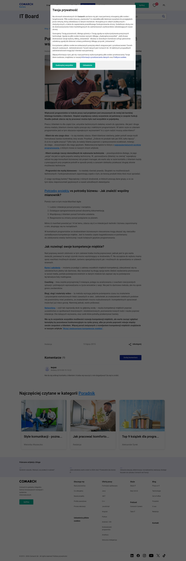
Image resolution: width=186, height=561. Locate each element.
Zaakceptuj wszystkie (64, 65)
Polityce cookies (119, 57)
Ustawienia (87, 65)
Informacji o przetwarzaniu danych (95, 57)
